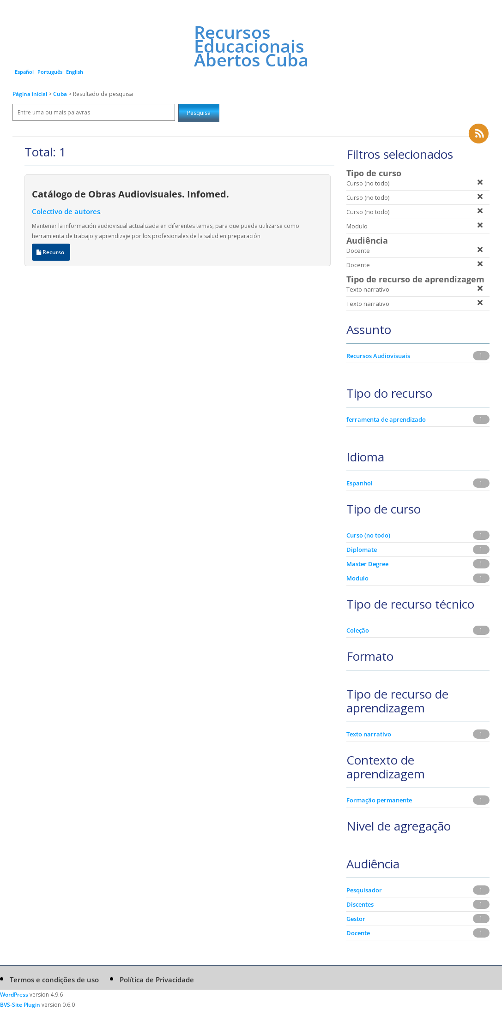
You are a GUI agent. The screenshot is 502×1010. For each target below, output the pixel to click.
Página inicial (29, 94)
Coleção (357, 630)
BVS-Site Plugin (20, 1005)
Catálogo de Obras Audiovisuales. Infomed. (130, 193)
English (74, 71)
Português (49, 71)
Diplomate (361, 549)
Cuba (60, 94)
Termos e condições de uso (54, 979)
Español (24, 71)
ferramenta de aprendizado (386, 419)
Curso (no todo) (368, 535)
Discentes (360, 904)
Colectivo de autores (66, 211)
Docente (358, 933)
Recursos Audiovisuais (378, 356)
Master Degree (367, 564)
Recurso (51, 252)
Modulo (357, 578)
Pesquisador (364, 890)
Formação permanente (379, 800)
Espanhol (359, 483)
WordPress (14, 994)
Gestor (355, 918)
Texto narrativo (368, 734)
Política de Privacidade (157, 979)
